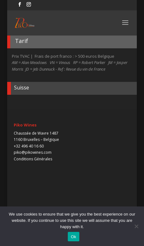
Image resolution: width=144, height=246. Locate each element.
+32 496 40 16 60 (29, 146)
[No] (136, 226)
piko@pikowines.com (33, 152)
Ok (73, 236)
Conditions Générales (33, 159)
